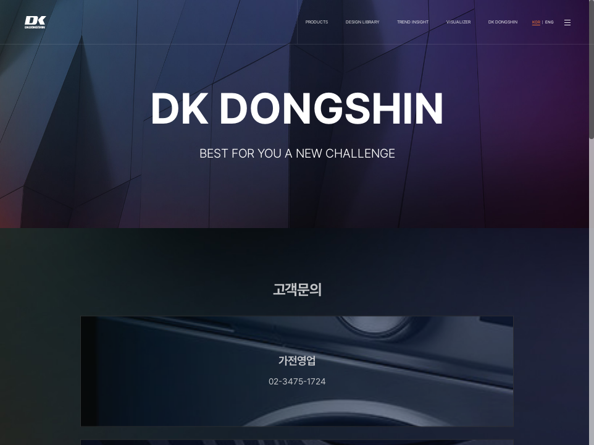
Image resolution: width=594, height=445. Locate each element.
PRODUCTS (317, 22)
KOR (536, 22)
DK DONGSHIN (502, 22)
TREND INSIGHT (413, 22)
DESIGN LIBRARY (362, 22)
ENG (549, 22)
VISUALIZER (458, 22)
